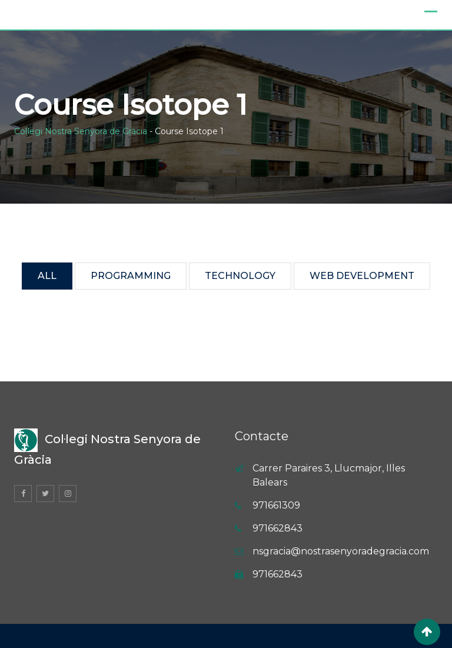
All (47, 275)
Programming (131, 275)
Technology (240, 275)
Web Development (362, 275)
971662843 (277, 528)
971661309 (276, 505)
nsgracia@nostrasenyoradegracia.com (340, 551)
